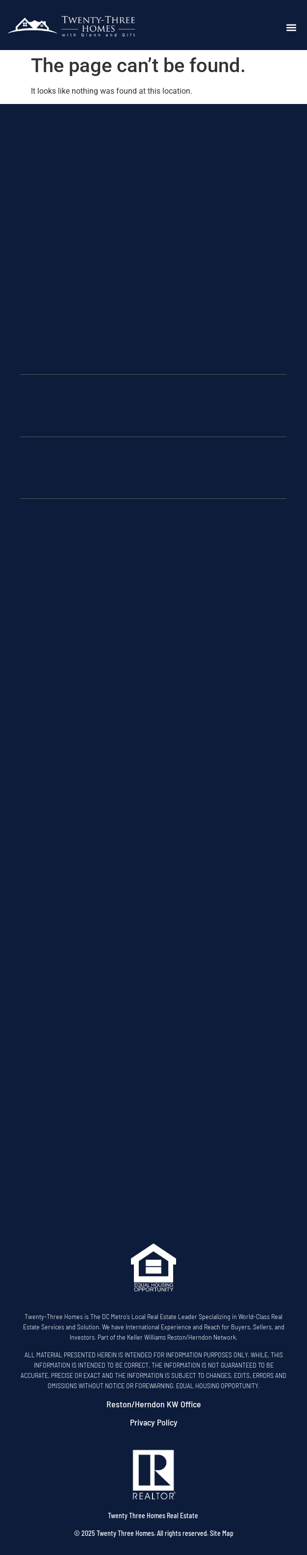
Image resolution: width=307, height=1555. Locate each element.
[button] (291, 28)
